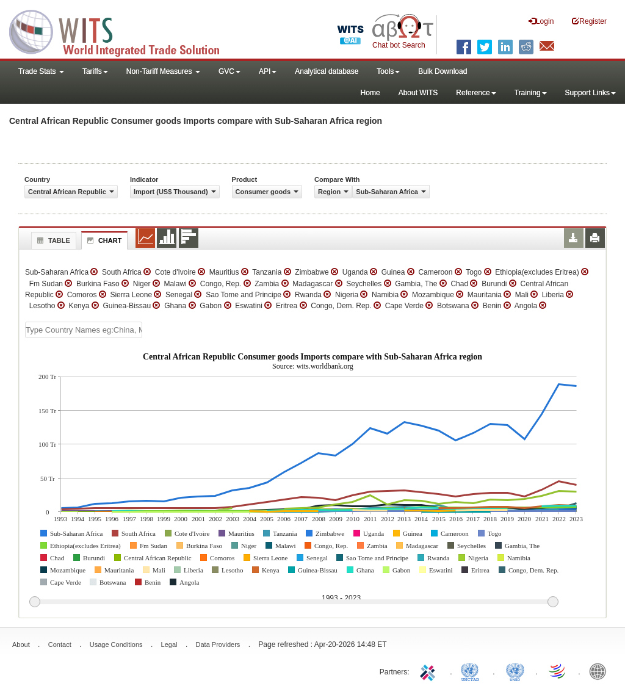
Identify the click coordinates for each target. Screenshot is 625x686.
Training (531, 92)
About (21, 644)
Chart (103, 240)
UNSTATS (515, 671)
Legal (169, 644)
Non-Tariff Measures (163, 71)
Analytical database (326, 71)
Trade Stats (41, 71)
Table (52, 240)
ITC (429, 671)
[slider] (293, 602)
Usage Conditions (116, 644)
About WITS (418, 92)
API (267, 71)
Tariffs (95, 71)
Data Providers (218, 644)
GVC (229, 71)
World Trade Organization (558, 671)
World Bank (600, 671)
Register (589, 21)
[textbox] (83, 330)
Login (541, 21)
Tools (388, 71)
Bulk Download (442, 71)
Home (370, 92)
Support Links (590, 92)
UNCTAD (472, 671)
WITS (122, 30)
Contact (59, 644)
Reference (476, 92)
